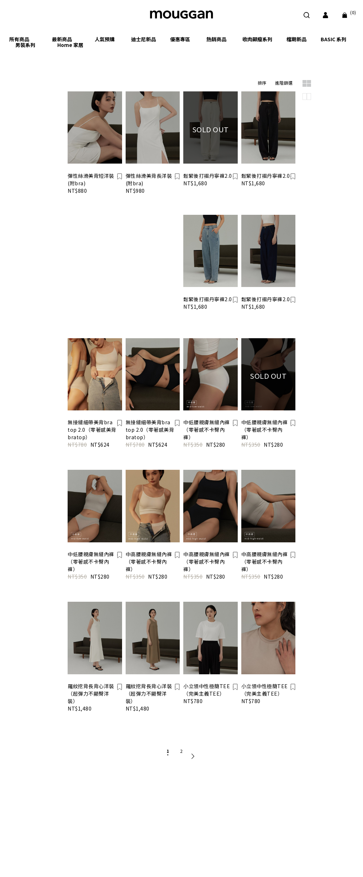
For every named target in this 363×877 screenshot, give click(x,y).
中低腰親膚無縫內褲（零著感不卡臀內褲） (206, 430)
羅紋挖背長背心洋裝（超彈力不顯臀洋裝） (91, 693)
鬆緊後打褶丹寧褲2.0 (207, 175)
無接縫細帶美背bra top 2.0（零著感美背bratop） (92, 430)
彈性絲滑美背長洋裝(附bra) (149, 179)
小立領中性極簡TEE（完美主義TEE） (206, 689)
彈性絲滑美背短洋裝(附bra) (91, 179)
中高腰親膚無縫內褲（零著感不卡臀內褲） (149, 562)
